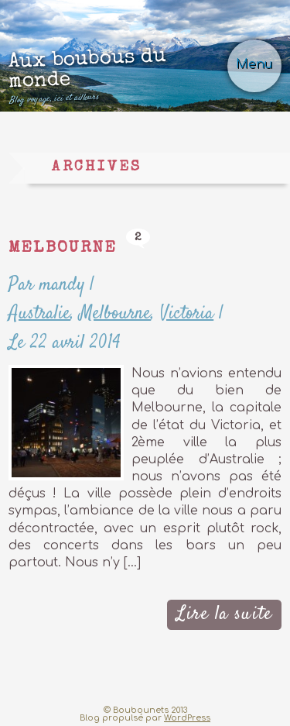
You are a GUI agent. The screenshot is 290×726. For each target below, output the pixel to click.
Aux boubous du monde (120, 75)
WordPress (187, 718)
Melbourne (63, 248)
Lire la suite (224, 614)
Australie (39, 313)
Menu (254, 64)
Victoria (186, 313)
